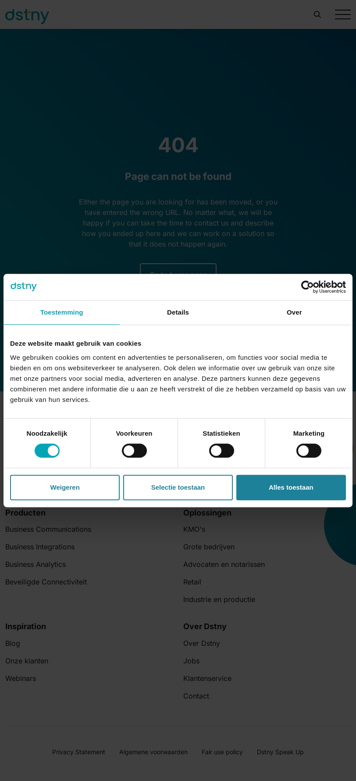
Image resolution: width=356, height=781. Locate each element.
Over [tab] (294, 312)
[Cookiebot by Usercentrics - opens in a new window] (307, 287)
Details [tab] (178, 312)
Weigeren (65, 487)
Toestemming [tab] (61, 312)
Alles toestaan (291, 487)
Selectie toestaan (178, 487)
